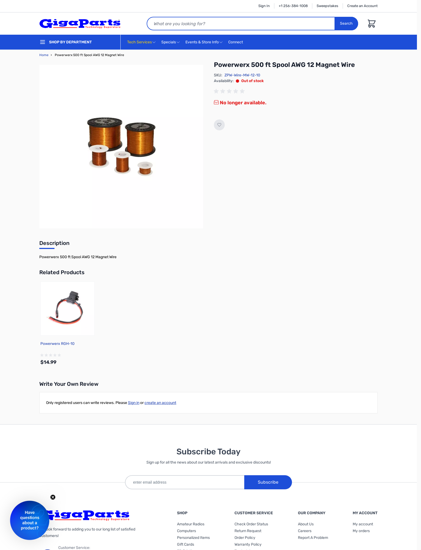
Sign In (264, 6)
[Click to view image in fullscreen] (121, 146)
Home (44, 55)
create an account (160, 402)
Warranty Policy (248, 544)
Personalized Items (193, 537)
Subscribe (268, 482)
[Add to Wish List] (219, 124)
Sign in (133, 402)
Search (346, 23)
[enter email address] (184, 482)
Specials (168, 42)
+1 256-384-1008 (293, 6)
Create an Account (362, 6)
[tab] (54, 244)
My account (363, 524)
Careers (304, 531)
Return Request (247, 531)
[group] (230, 91)
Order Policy (244, 537)
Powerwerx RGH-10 (57, 343)
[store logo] (80, 23)
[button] (29, 520)
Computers (186, 531)
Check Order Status (251, 524)
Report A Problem (313, 537)
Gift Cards (185, 544)
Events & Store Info (202, 42)
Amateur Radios (190, 524)
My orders (361, 531)
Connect (236, 42)
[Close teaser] (53, 497)
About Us (306, 524)
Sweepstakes (327, 6)
